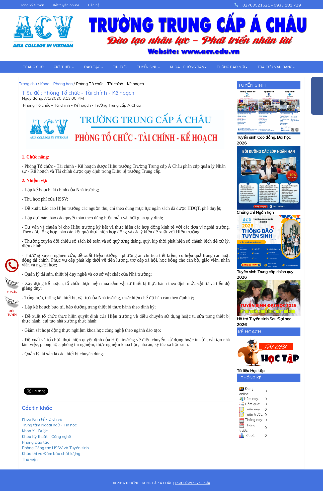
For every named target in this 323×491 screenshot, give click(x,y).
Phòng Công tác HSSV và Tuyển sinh (55, 447)
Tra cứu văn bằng (276, 67)
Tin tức (120, 67)
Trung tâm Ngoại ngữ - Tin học (49, 424)
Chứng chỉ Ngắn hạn (255, 212)
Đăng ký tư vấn (32, 5)
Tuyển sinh (148, 67)
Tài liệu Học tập (251, 370)
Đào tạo (93, 67)
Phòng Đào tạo (35, 442)
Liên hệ (94, 5)
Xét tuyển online (66, 5)
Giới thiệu (64, 67)
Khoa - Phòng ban (188, 67)
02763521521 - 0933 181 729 (272, 5)
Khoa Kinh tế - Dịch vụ (42, 419)
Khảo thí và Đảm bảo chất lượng (51, 453)
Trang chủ (33, 67)
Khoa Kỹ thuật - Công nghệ (46, 436)
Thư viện (30, 459)
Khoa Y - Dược (35, 430)
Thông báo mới (232, 67)
